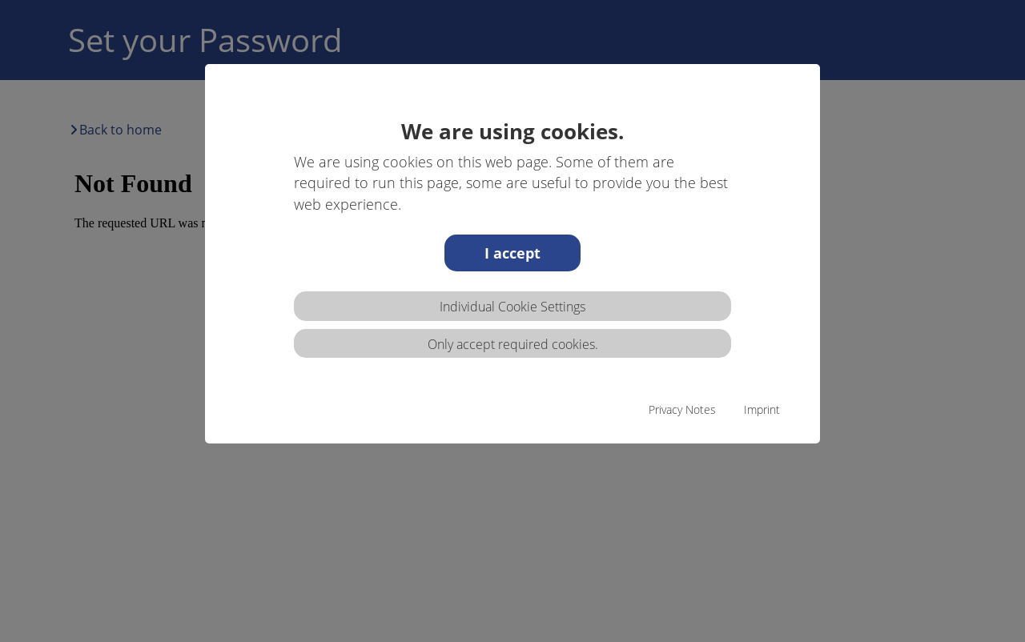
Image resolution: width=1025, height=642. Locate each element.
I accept (512, 253)
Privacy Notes (682, 409)
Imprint (762, 409)
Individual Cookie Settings (512, 306)
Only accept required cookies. (513, 344)
